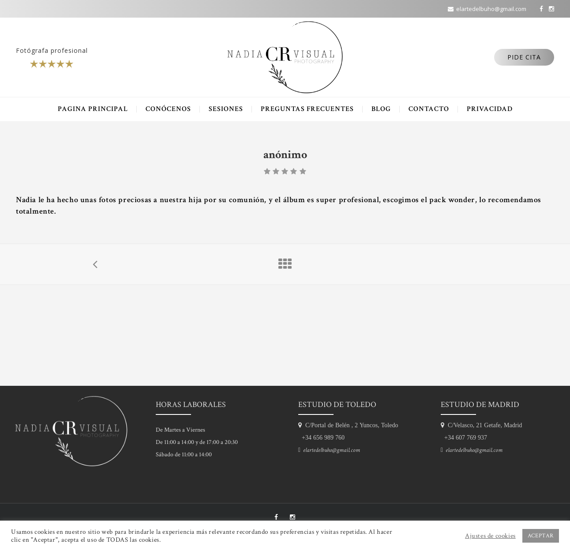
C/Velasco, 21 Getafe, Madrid (483, 425)
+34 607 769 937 (464, 437)
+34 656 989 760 (321, 437)
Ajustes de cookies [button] (490, 536)
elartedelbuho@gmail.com (330, 450)
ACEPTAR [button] (541, 536)
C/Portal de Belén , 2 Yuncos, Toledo (350, 425)
